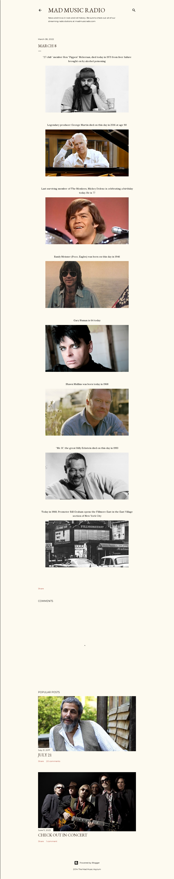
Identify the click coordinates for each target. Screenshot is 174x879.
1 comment (51, 841)
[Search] (134, 9)
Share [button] (41, 588)
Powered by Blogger (87, 863)
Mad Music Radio (76, 10)
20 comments (53, 761)
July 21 (45, 754)
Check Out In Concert (62, 835)
